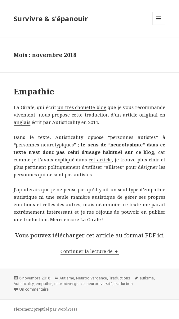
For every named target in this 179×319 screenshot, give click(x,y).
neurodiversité (100, 283)
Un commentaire (34, 289)
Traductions (119, 278)
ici (160, 235)
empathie (44, 283)
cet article (100, 159)
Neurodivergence (91, 278)
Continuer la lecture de (89, 251)
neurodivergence (69, 283)
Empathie (34, 91)
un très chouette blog (81, 107)
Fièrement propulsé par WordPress (45, 309)
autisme (147, 278)
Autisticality (24, 283)
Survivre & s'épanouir (51, 18)
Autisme (67, 278)
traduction (123, 283)
